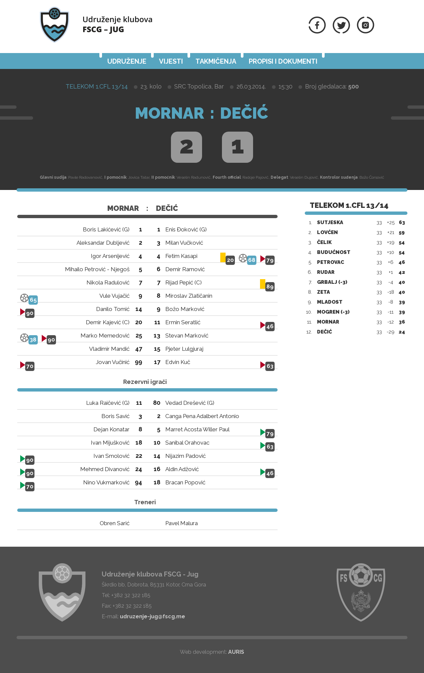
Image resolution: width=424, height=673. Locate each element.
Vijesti (171, 61)
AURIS (236, 652)
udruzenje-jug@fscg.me (152, 616)
